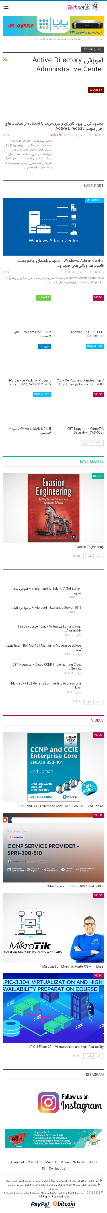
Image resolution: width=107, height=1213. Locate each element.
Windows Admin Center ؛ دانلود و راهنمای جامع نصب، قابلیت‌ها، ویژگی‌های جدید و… (60, 263)
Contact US (57, 1168)
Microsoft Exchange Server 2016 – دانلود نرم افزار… (46, 607)
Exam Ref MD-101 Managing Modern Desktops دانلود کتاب (44, 647)
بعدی (88, 556)
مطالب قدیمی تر (93, 443)
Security (95, 90)
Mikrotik (51, 1162)
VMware (43, 297)
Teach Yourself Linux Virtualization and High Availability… (50, 628)
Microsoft (94, 200)
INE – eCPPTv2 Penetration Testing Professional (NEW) (46, 685)
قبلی (99, 556)
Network (79, 1162)
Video (98, 297)
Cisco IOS (34, 1162)
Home (93, 1162)
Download (94, 346)
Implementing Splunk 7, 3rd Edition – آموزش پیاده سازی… (47, 590)
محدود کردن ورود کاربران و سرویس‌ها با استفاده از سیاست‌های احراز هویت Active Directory (54, 126)
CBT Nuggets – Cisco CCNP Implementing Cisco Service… (47, 666)
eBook (97, 476)
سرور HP (44, 346)
